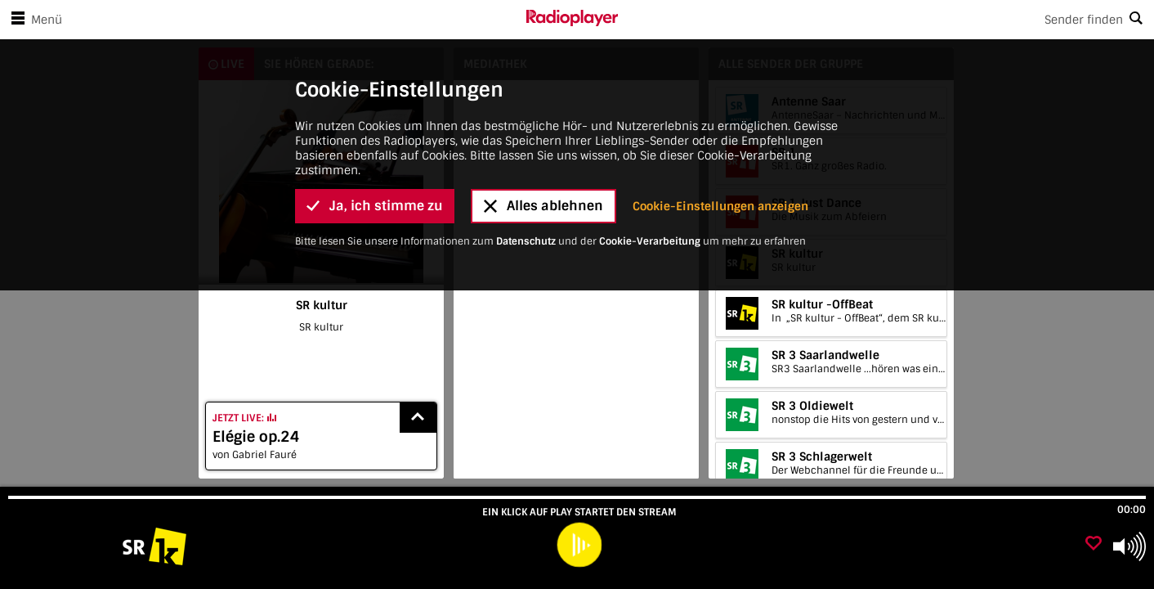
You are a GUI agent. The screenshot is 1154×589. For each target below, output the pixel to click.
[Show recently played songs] (418, 417)
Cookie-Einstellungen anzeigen (720, 68)
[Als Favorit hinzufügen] (1093, 544)
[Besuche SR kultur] (100, 546)
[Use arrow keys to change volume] (1129, 546)
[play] (579, 545)
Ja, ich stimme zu (374, 69)
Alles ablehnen (543, 69)
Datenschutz (526, 103)
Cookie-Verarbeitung (649, 103)
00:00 (1131, 509)
